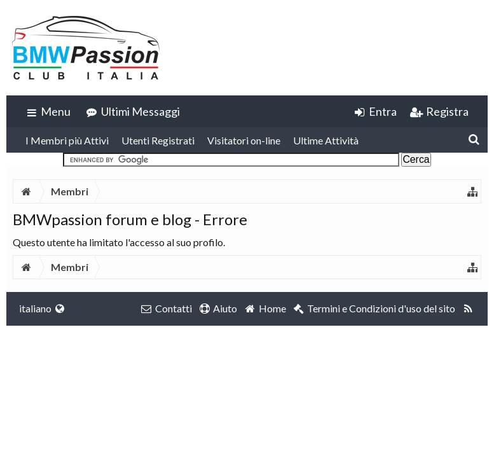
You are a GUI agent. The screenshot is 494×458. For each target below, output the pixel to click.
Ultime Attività (326, 140)
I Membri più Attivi (67, 140)
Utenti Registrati (158, 140)
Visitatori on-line (243, 140)
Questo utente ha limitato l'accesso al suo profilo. (119, 242)
